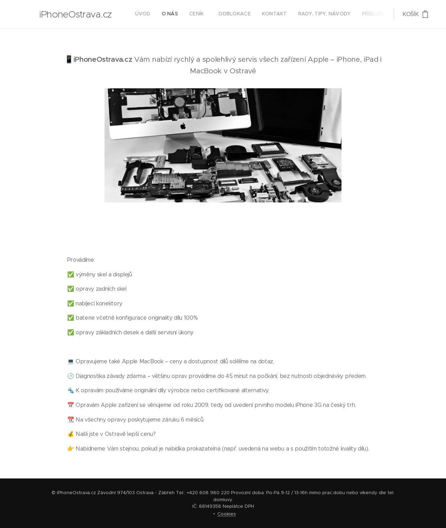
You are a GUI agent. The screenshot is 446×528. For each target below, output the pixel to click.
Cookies (226, 514)
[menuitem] (290, 14)
